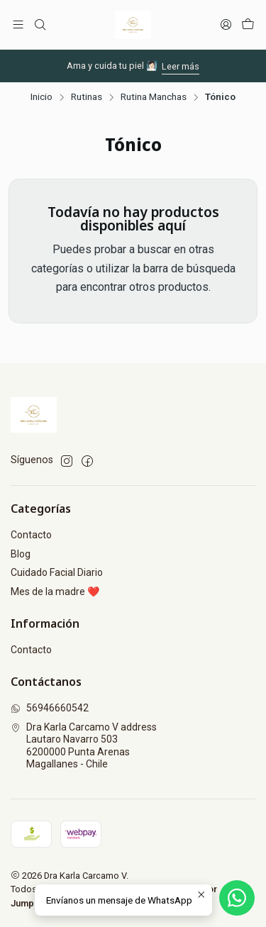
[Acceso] (225, 24)
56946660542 (50, 708)
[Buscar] (39, 24)
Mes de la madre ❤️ (55, 591)
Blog (21, 554)
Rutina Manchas (154, 97)
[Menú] (18, 24)
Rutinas (86, 97)
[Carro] (247, 24)
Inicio (41, 97)
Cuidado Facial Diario (57, 572)
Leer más (180, 66)
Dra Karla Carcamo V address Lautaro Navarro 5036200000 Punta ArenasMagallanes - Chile (84, 745)
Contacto (31, 534)
